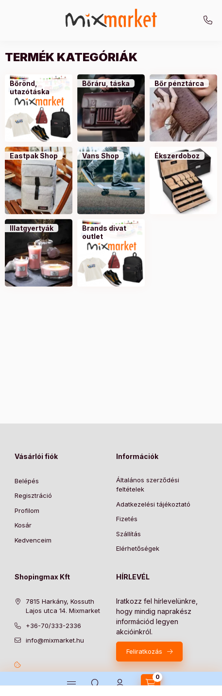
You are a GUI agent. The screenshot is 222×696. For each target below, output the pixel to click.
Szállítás (128, 534)
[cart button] (150, 684)
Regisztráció (33, 495)
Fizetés (126, 519)
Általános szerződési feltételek (147, 484)
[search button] (95, 684)
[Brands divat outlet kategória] (111, 232)
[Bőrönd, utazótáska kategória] (39, 87)
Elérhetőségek (137, 548)
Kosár (23, 525)
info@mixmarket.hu (55, 640)
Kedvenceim (33, 540)
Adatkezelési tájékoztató (153, 504)
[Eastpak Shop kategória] (34, 156)
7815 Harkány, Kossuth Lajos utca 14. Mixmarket (63, 606)
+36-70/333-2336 (208, 20)
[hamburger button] (71, 684)
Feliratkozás (144, 651)
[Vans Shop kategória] (100, 156)
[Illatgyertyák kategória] (31, 228)
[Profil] (120, 684)
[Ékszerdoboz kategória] (177, 156)
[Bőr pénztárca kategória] (179, 83)
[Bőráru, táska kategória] (106, 83)
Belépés (27, 481)
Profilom (27, 510)
